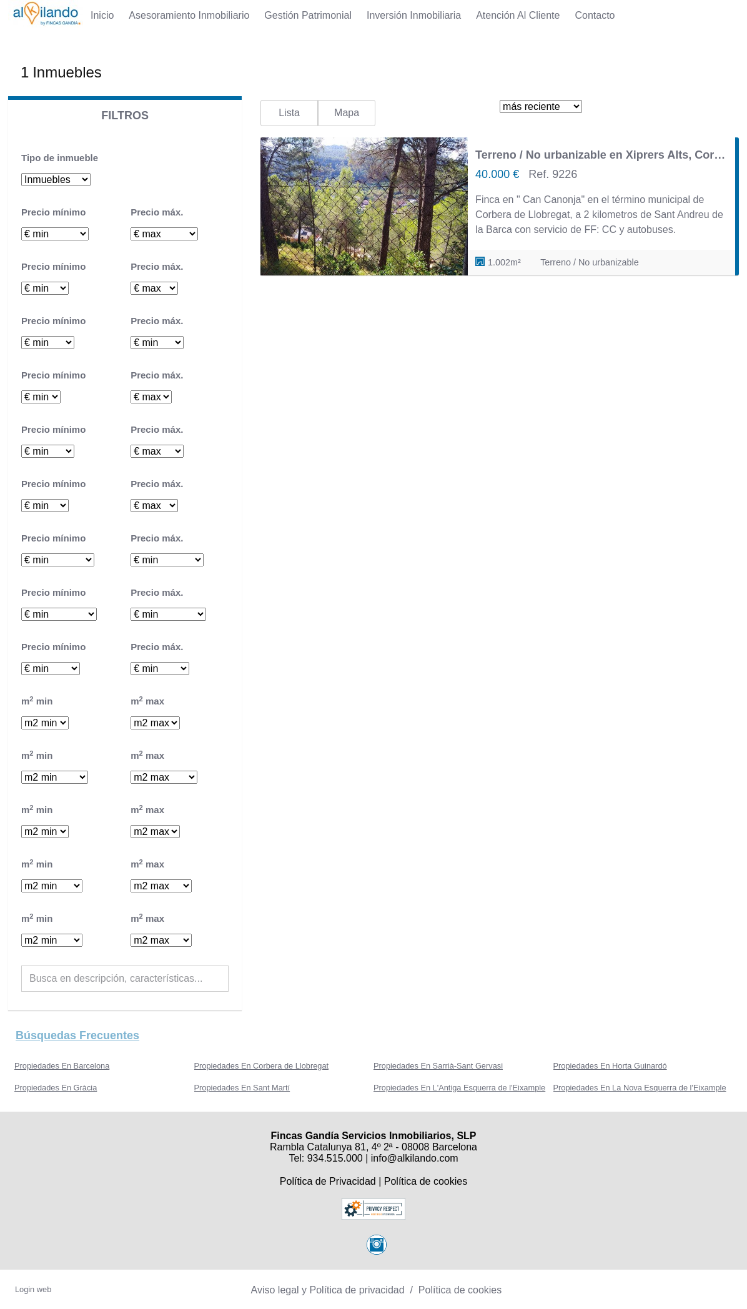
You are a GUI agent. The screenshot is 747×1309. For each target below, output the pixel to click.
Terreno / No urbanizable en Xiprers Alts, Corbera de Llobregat (601, 155)
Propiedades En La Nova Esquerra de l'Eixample (639, 1087)
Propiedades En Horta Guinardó (610, 1065)
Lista (289, 112)
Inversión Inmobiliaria (414, 15)
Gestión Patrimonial (308, 15)
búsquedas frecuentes (77, 1035)
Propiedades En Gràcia (55, 1087)
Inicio (102, 15)
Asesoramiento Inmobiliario (189, 15)
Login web (33, 1289)
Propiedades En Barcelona (61, 1065)
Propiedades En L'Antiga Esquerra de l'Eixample (459, 1087)
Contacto (595, 15)
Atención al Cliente (518, 15)
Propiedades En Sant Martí (242, 1087)
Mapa (346, 112)
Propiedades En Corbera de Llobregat (261, 1065)
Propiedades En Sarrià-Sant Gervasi (438, 1065)
